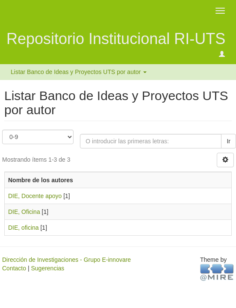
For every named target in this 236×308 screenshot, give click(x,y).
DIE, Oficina (24, 211)
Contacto (14, 268)
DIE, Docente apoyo (35, 195)
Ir (228, 141)
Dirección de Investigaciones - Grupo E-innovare (66, 259)
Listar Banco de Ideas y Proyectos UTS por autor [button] (79, 71)
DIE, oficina (23, 227)
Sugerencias (47, 268)
